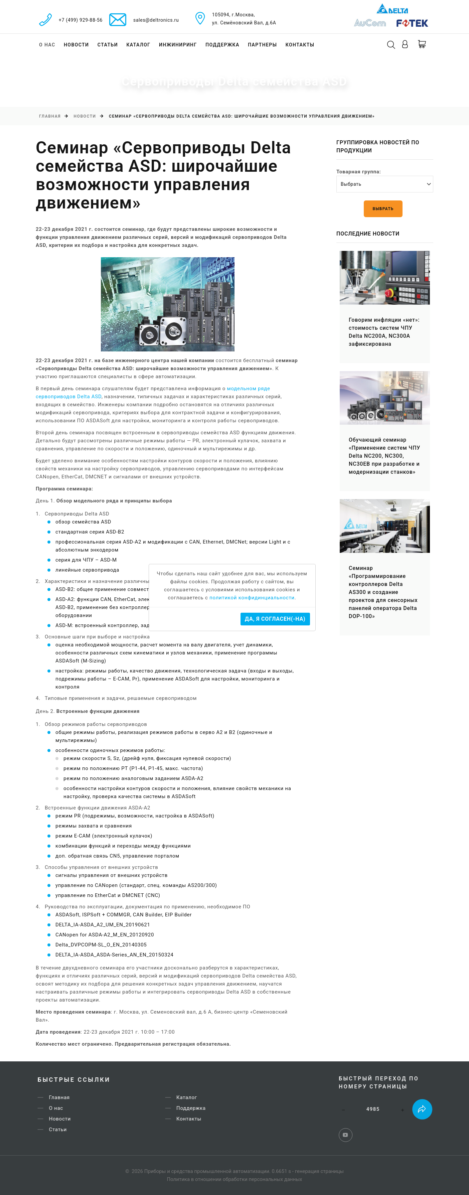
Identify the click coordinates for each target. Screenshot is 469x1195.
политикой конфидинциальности (252, 598)
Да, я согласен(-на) (275, 619)
